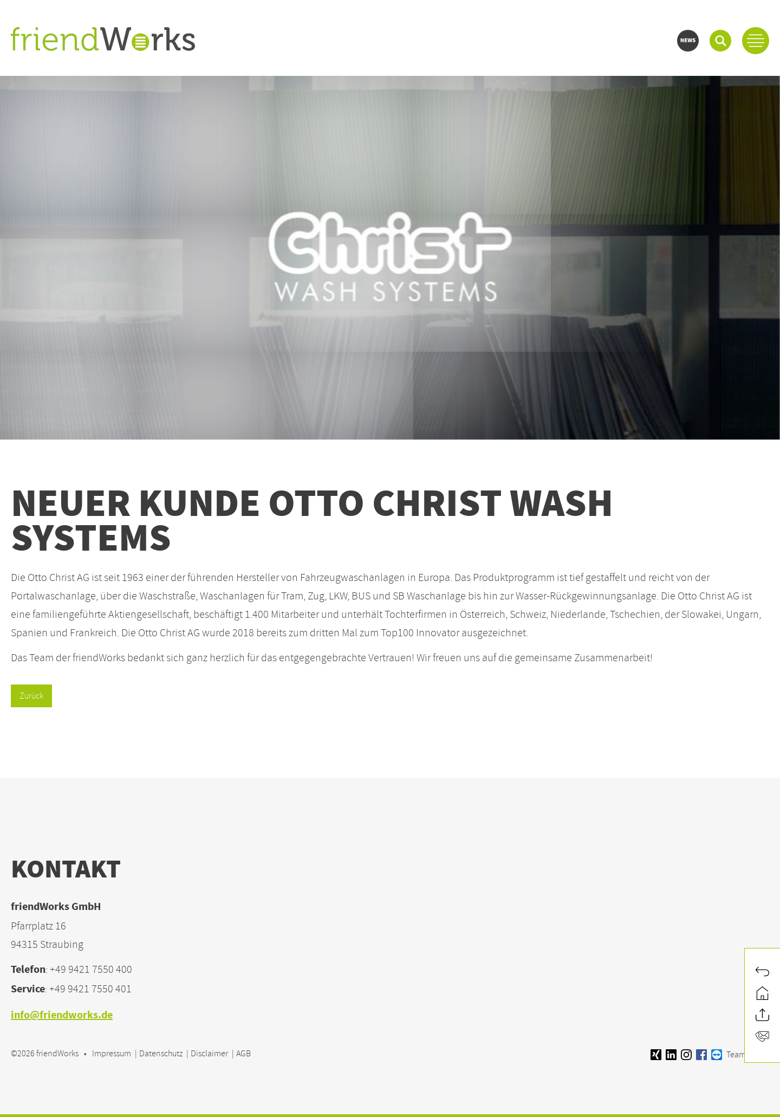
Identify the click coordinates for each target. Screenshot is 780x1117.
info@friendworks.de (62, 1016)
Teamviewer (740, 1054)
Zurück (31, 695)
